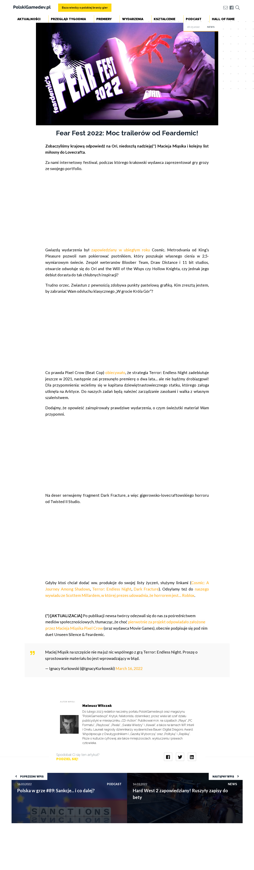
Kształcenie (164, 19)
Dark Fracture (146, 589)
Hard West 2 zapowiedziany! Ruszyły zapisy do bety (160, 774)
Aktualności (28, 19)
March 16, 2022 (129, 668)
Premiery (104, 19)
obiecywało (115, 372)
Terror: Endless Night (111, 589)
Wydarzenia (132, 19)
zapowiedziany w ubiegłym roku (120, 249)
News (210, 27)
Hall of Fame (223, 19)
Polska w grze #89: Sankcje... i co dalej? (36, 774)
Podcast (193, 19)
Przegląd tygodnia (68, 19)
